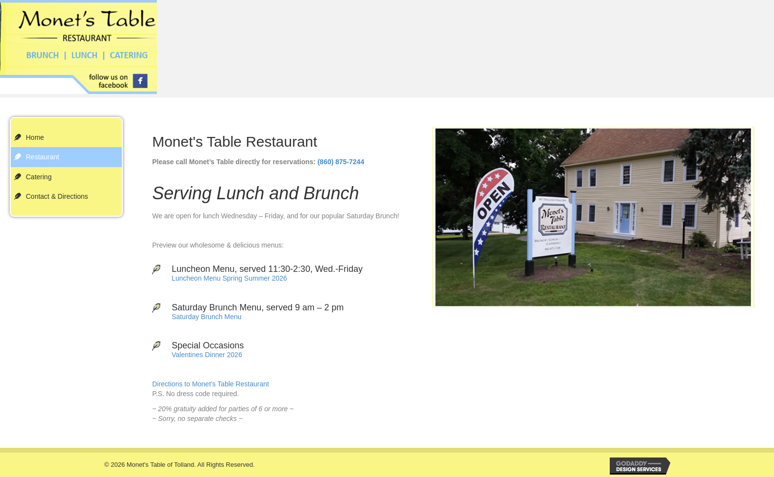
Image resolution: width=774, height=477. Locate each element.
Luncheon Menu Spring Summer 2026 (229, 278)
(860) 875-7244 (340, 162)
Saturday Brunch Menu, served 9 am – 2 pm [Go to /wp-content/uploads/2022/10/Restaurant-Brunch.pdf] (258, 307)
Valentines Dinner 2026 (207, 355)
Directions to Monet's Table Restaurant (210, 384)
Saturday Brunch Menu (206, 317)
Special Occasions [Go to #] (208, 345)
